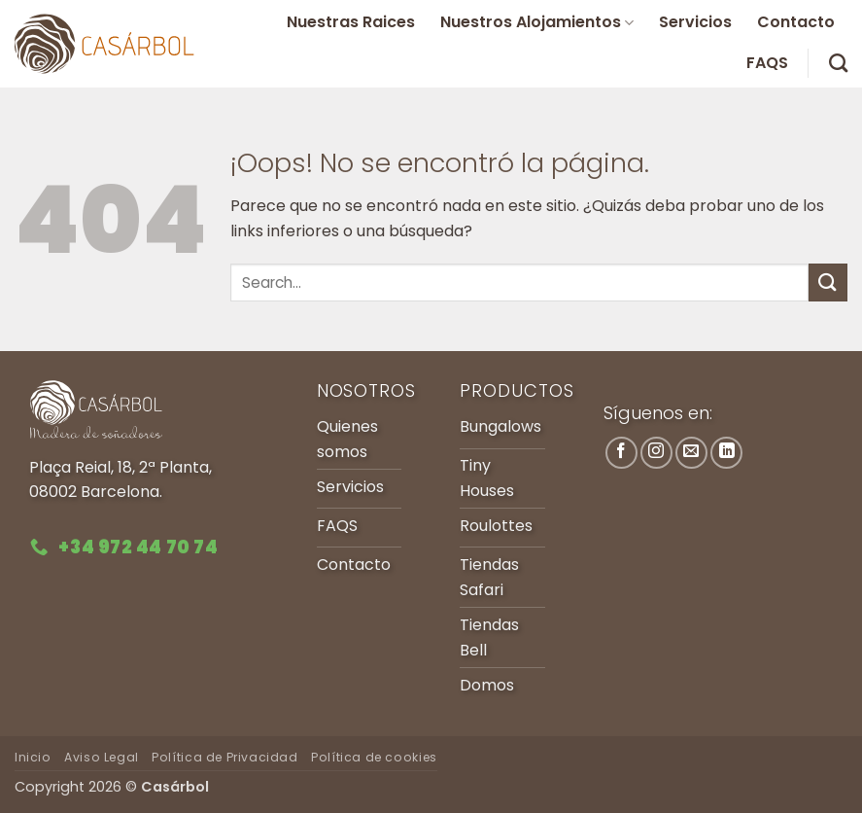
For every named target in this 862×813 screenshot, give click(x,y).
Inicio (33, 757)
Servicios (695, 22)
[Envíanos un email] (691, 453)
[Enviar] (828, 282)
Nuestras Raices (351, 22)
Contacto (796, 22)
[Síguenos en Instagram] (656, 453)
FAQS (767, 63)
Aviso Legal (101, 757)
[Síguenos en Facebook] (621, 453)
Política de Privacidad (224, 757)
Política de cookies (374, 757)
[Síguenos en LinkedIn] (726, 453)
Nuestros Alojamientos (537, 22)
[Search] (838, 63)
